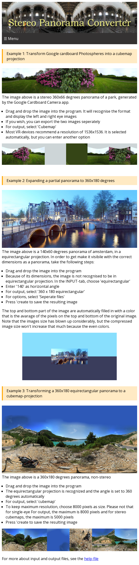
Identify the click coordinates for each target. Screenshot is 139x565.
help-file (91, 558)
